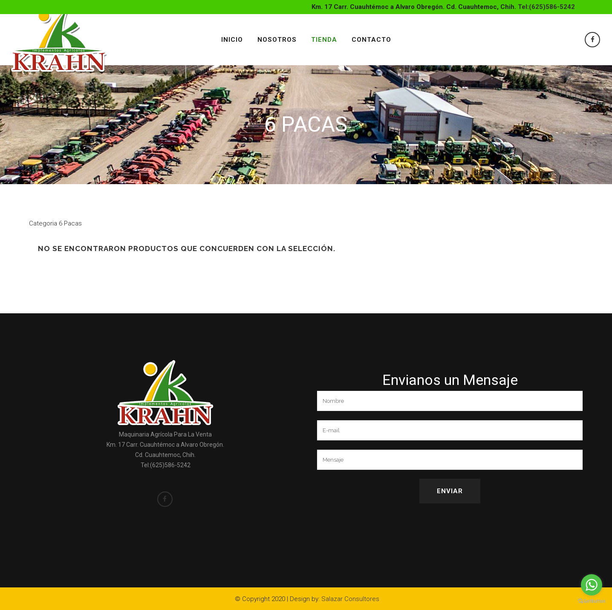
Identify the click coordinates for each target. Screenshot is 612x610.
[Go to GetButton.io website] (591, 601)
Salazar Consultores (350, 599)
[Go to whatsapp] (591, 585)
